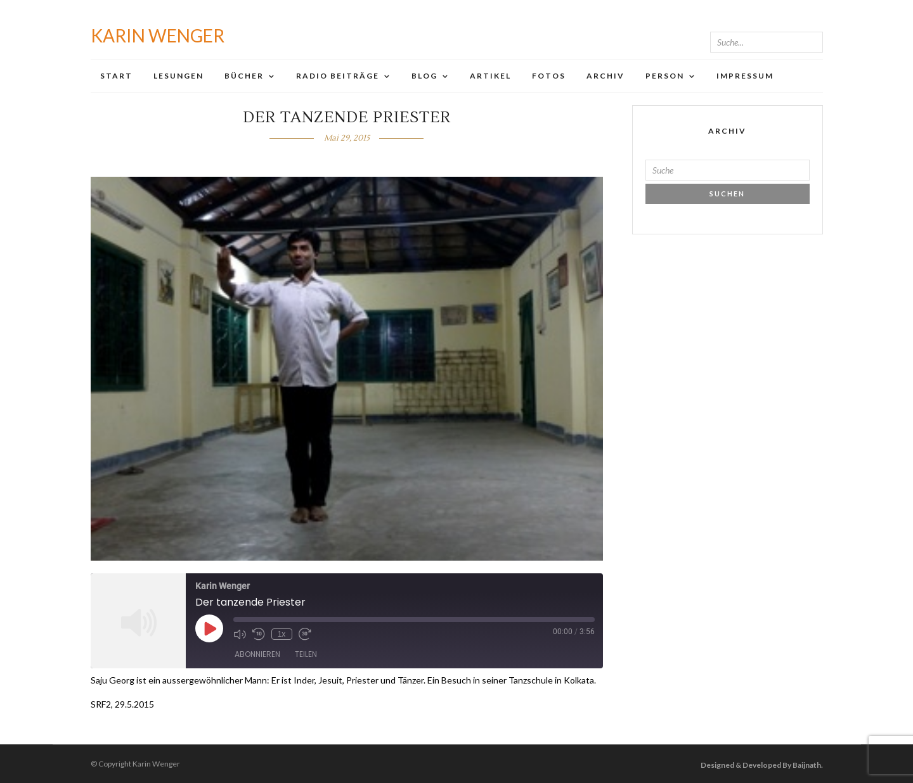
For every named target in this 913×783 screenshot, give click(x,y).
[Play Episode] (209, 628)
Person (664, 75)
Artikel (490, 75)
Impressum (745, 75)
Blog (424, 75)
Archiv (605, 75)
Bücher (244, 75)
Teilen (306, 654)
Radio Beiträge (337, 75)
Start (116, 75)
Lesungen (178, 75)
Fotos (549, 75)
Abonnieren (257, 654)
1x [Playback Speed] (282, 634)
